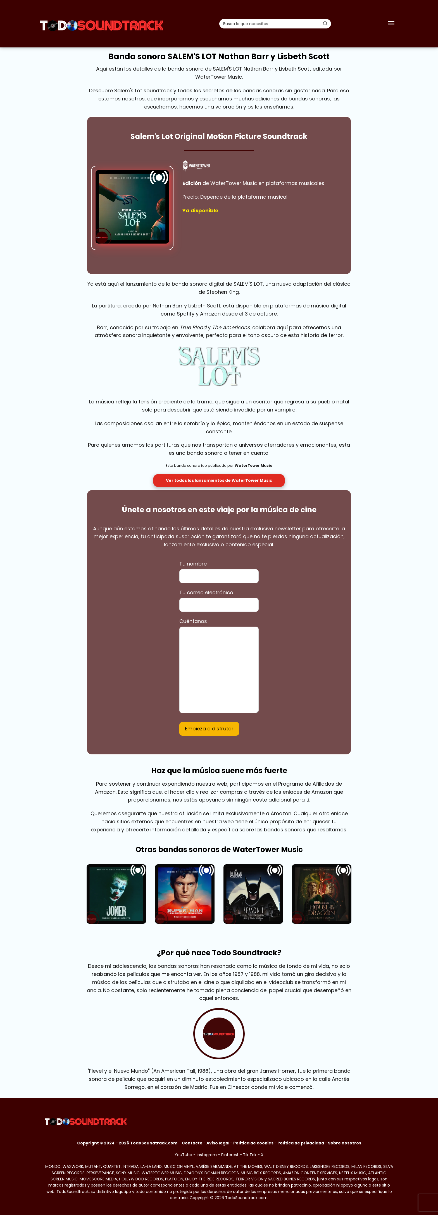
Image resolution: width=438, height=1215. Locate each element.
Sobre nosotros (344, 1143)
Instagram (207, 1155)
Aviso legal (217, 1143)
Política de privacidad (300, 1143)
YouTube (183, 1155)
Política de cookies (253, 1143)
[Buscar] (325, 23)
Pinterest (230, 1155)
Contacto (192, 1143)
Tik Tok (249, 1155)
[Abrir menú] (391, 23)
